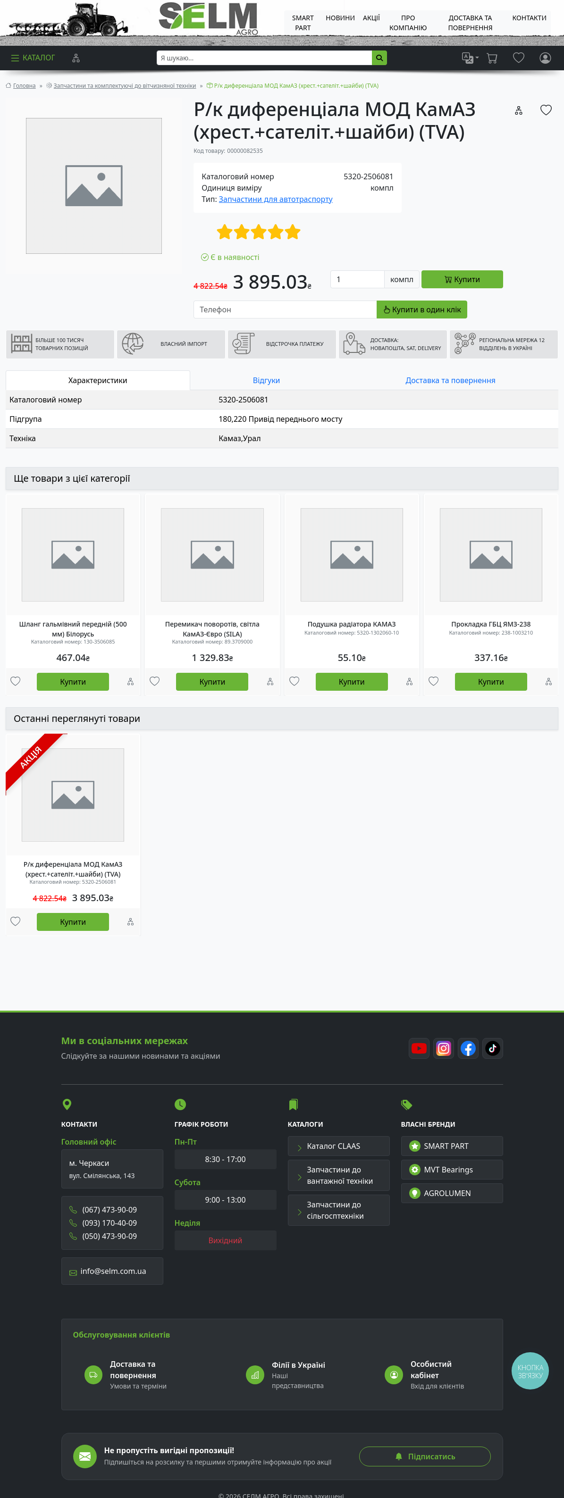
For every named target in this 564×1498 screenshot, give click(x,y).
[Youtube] (419, 1048)
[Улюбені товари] (15, 682)
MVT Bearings (441, 1169)
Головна (24, 86)
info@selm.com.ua (107, 1271)
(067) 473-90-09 (103, 1210)
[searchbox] (264, 57)
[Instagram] (443, 1048)
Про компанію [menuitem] (408, 22)
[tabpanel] (282, 419)
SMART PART (439, 1146)
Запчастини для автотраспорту (276, 199)
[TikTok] (492, 1048)
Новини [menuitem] (340, 17)
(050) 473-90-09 (103, 1236)
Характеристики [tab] (97, 380)
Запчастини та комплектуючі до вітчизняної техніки (125, 86)
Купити (73, 682)
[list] (470, 58)
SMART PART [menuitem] (303, 22)
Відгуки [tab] (266, 380)
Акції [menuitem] (371, 17)
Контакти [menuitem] (530, 17)
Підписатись (425, 1456)
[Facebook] (468, 1048)
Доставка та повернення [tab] (451, 380)
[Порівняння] (76, 58)
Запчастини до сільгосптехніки (330, 1210)
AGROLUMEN (440, 1193)
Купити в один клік (422, 309)
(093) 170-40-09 (103, 1223)
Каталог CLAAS (328, 1146)
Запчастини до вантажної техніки (334, 1175)
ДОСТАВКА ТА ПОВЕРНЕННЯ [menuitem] (470, 22)
